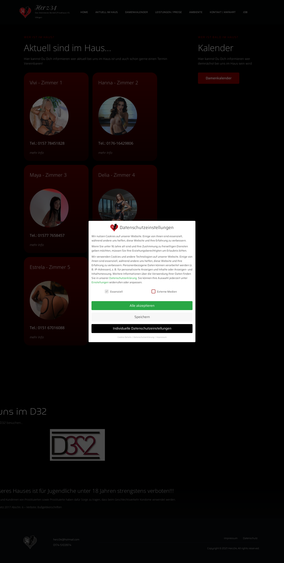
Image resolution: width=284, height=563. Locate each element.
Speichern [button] (142, 317)
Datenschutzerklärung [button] (144, 337)
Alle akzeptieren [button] (142, 305)
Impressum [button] (161, 337)
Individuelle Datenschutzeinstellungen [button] (142, 328)
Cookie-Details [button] (125, 337)
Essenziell (114, 291)
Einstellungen (100, 282)
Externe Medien (164, 291)
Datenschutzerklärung (123, 278)
